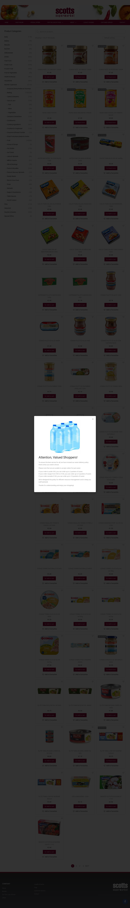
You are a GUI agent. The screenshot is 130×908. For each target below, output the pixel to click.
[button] (93, 419)
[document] (65, 454)
